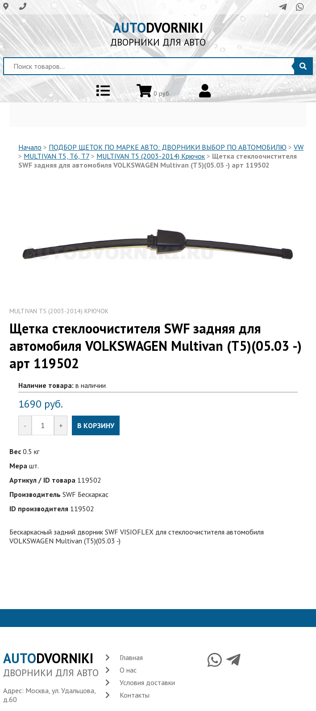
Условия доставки (147, 682)
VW (299, 147)
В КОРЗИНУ (95, 425)
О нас (128, 669)
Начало (30, 147)
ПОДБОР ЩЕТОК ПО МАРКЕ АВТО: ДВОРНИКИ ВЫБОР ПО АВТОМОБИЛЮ (168, 147)
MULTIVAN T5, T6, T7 (56, 155)
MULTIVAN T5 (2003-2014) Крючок (150, 155)
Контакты (135, 694)
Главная (131, 657)
